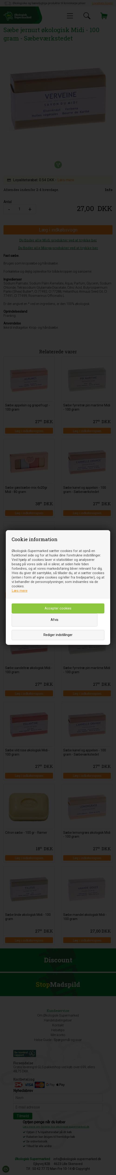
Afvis (54, 620)
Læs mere (19, 591)
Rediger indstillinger (58, 635)
